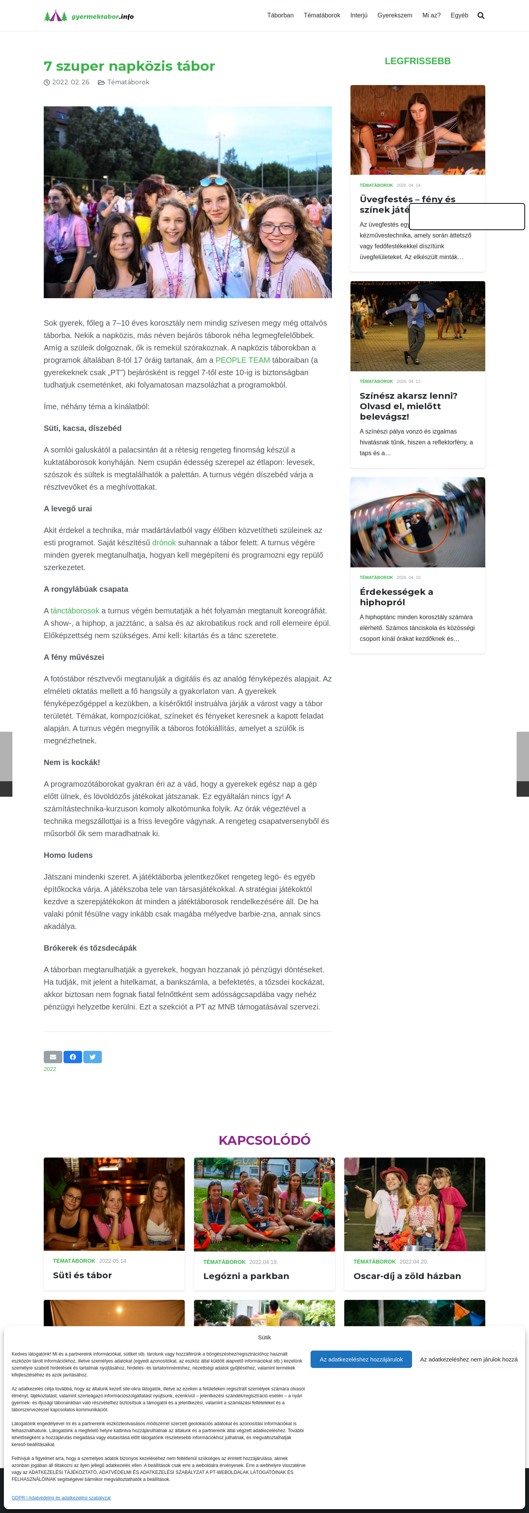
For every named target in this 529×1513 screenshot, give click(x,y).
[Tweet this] (92, 1057)
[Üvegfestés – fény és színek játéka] (417, 90)
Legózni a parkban (246, 1276)
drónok (164, 542)
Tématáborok (128, 82)
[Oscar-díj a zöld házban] (414, 1163)
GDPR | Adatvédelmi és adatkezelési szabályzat (61, 1498)
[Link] (89, 15)
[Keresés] (481, 15)
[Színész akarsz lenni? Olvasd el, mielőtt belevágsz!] (417, 286)
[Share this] (73, 1057)
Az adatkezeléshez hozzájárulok (361, 1359)
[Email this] (53, 1057)
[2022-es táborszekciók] (414, 1305)
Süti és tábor (82, 1275)
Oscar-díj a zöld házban (407, 1276)
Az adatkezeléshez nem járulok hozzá (468, 1359)
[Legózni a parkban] (264, 1163)
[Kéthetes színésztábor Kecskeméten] (114, 1305)
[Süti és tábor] (114, 1163)
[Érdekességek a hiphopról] (417, 482)
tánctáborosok (75, 610)
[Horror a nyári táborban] (264, 1305)
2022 (50, 1069)
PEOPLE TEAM (243, 360)
